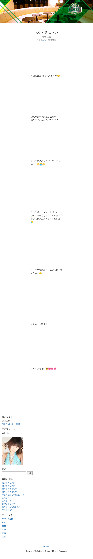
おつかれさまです (9, 489)
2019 (4, 526)
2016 (4, 537)
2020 (4, 522)
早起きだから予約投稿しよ (13, 495)
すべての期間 (7, 519)
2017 (4, 533)
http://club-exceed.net (11, 424)
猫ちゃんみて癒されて (11, 507)
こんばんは (6, 498)
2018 (4, 530)
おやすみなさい (8, 483)
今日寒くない (7, 510)
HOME (46, 547)
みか (45, 40)
